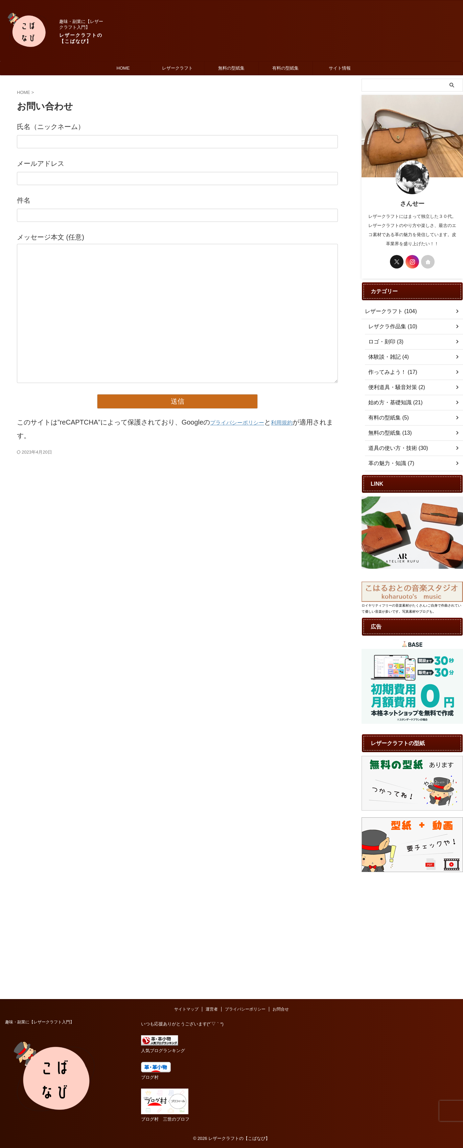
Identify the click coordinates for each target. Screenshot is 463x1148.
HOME (123, 68)
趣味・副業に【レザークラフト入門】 (39, 905)
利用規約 (297, 422)
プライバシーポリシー (244, 422)
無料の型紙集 (231, 68)
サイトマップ (186, 892)
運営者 (212, 892)
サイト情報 (340, 68)
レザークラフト (177, 68)
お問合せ (281, 892)
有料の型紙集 (285, 68)
